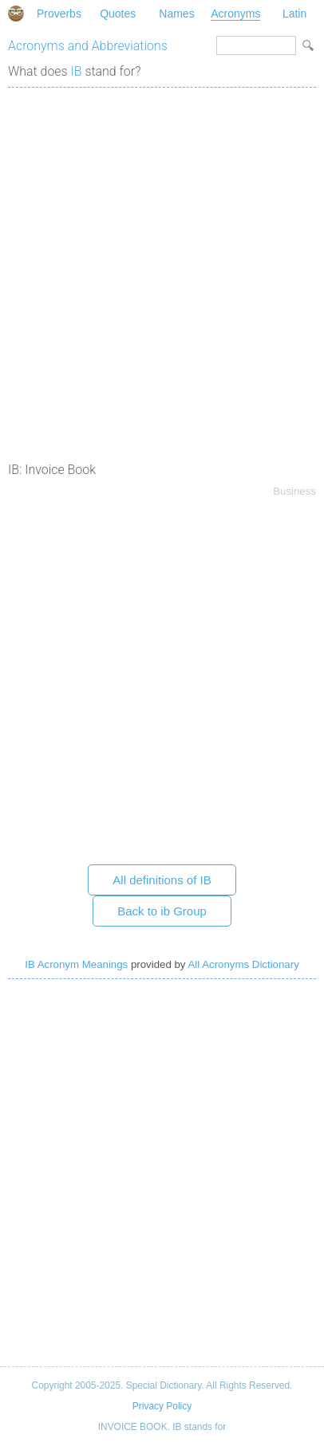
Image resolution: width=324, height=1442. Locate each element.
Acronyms (235, 13)
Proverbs (59, 13)
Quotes (118, 13)
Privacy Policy (162, 1406)
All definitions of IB (162, 880)
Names (176, 13)
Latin (294, 13)
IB (76, 71)
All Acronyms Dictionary (243, 964)
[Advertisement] (162, 265)
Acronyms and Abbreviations (88, 45)
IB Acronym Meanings (76, 964)
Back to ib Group (162, 911)
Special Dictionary (16, 14)
